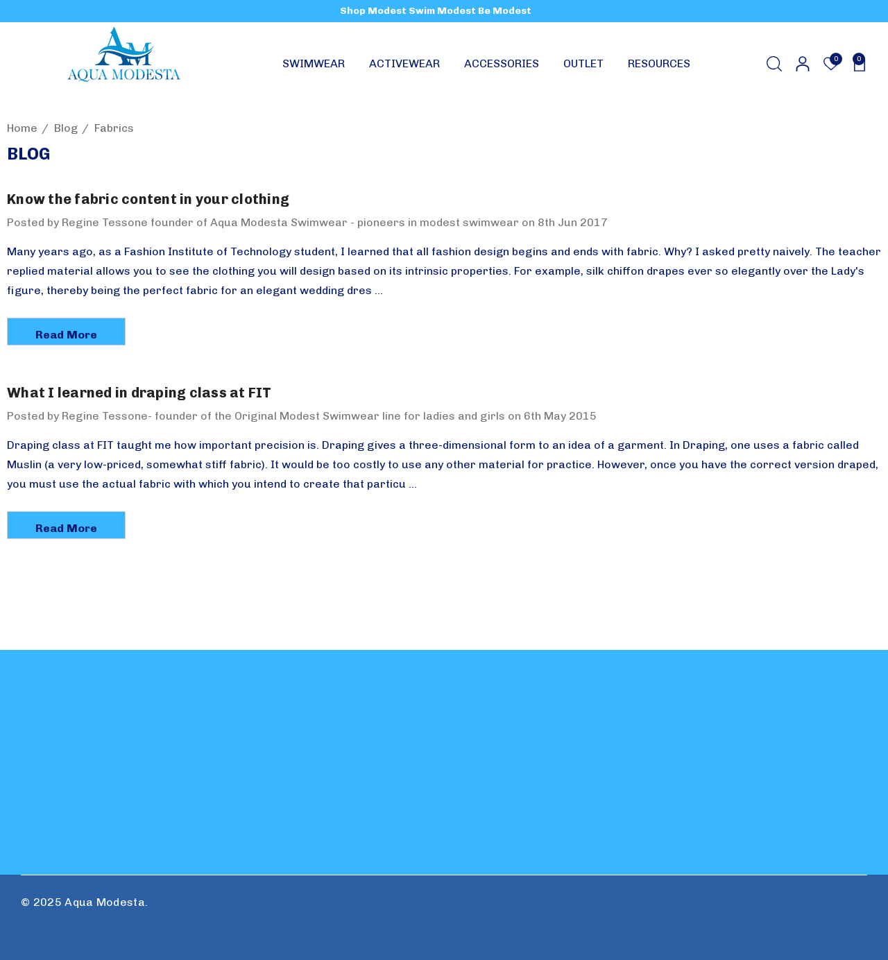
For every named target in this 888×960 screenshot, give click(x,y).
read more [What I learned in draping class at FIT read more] (66, 528)
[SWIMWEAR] (313, 67)
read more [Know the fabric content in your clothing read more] (66, 334)
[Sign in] (801, 63)
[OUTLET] (583, 67)
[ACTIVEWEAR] (404, 67)
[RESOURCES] (659, 67)
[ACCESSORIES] (501, 67)
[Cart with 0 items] (855, 63)
